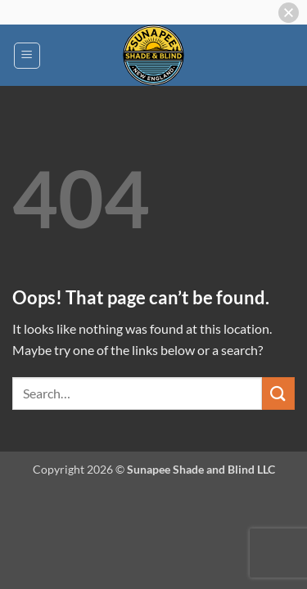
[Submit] (278, 393)
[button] (27, 56)
